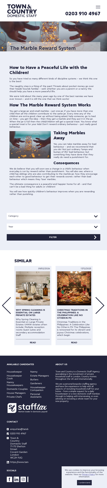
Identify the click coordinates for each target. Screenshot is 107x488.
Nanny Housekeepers (15, 383)
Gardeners (36, 383)
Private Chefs (14, 397)
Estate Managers (39, 376)
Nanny (34, 372)
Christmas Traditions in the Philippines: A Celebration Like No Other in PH (72, 314)
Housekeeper (14, 372)
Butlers (34, 379)
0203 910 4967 (82, 13)
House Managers (16, 393)
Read (33, 342)
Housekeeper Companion (38, 388)
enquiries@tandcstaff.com (19, 429)
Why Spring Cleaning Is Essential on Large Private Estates (30, 312)
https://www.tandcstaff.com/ (19, 462)
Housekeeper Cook (14, 377)
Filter (53, 237)
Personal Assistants (36, 395)
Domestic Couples (17, 389)
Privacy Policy (88, 475)
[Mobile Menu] (98, 7)
